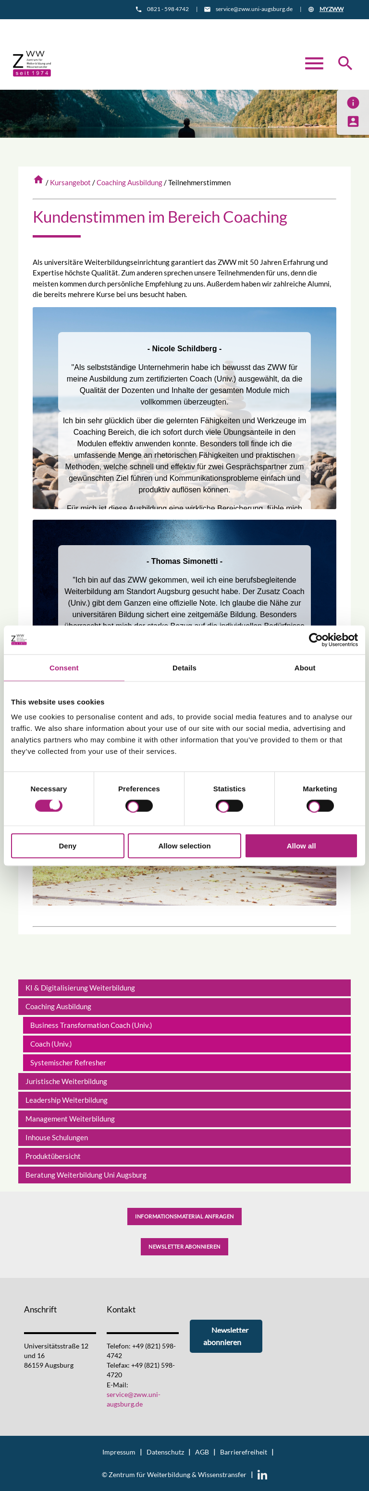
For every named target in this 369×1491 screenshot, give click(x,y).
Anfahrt (206, 27)
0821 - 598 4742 (168, 8)
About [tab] (305, 667)
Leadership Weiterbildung (66, 1100)
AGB (202, 1452)
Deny (67, 846)
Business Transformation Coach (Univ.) (91, 1025)
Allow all (301, 846)
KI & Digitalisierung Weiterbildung (80, 987)
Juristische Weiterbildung (66, 1081)
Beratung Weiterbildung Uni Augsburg (86, 1174)
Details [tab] (184, 667)
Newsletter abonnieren (184, 1246)
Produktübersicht (53, 1156)
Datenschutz (165, 1452)
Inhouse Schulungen (56, 1137)
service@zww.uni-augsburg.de (254, 8)
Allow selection (184, 846)
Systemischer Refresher (68, 1062)
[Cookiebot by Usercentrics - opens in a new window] (316, 639)
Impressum (118, 1452)
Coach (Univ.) (51, 1043)
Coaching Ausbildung (129, 182)
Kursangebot (70, 182)
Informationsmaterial (142, 27)
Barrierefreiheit (243, 1452)
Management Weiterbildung (70, 1118)
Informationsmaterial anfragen (184, 1216)
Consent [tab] (64, 667)
